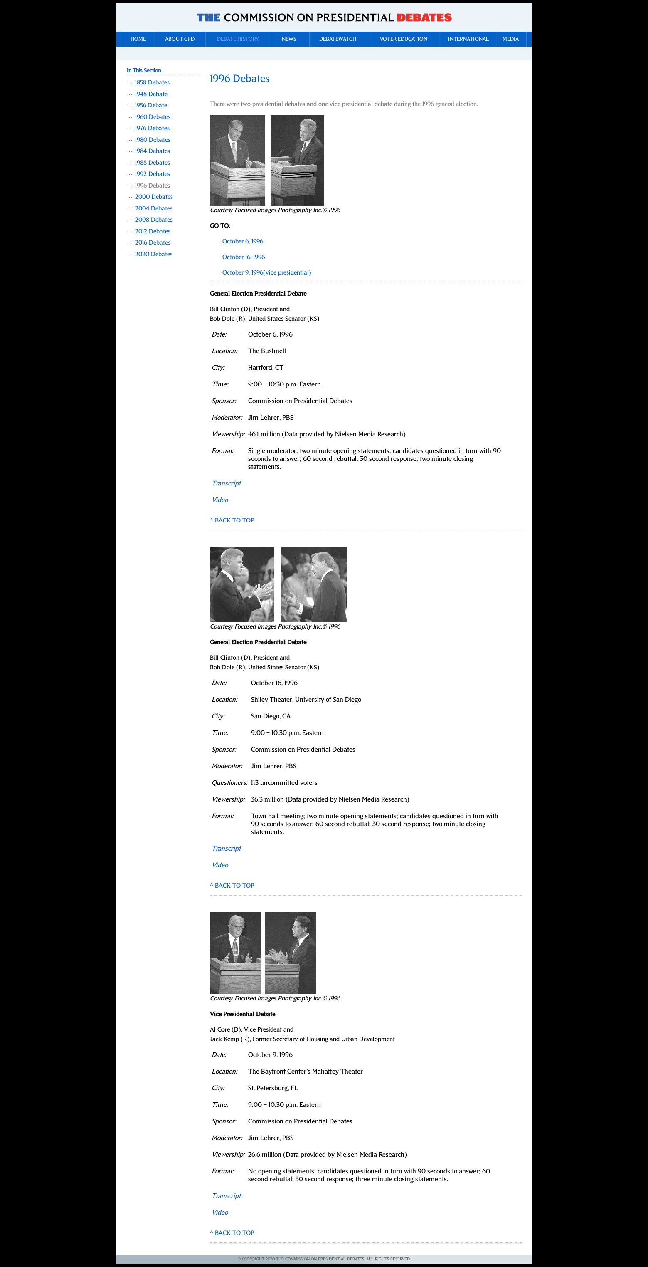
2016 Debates (152, 243)
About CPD (180, 39)
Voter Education (403, 39)
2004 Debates (153, 208)
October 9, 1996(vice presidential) (266, 273)
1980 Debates (152, 140)
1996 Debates (152, 186)
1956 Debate (151, 105)
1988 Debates (152, 163)
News (289, 39)
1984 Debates (152, 151)
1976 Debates (152, 128)
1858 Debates (152, 82)
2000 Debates (154, 197)
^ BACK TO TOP (232, 520)
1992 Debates (152, 174)
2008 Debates (153, 220)
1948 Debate (151, 94)
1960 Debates (152, 117)
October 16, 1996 (243, 257)
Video (220, 865)
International (468, 39)
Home (138, 39)
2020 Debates (153, 254)
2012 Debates (152, 231)
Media (511, 39)
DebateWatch (337, 39)
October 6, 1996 (242, 241)
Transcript (226, 483)
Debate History (238, 39)
